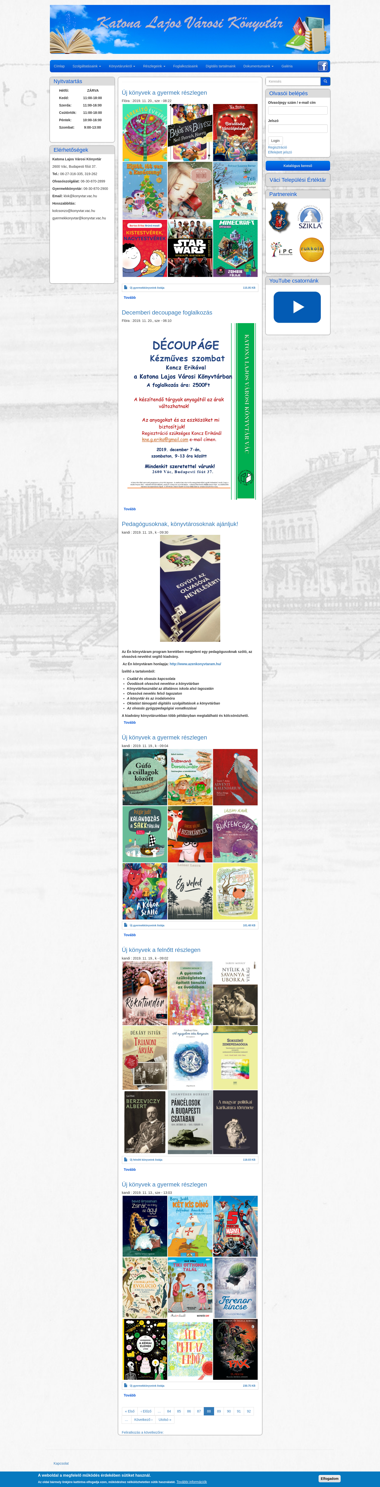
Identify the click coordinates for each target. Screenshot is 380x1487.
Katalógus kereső (297, 166)
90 (230, 1411)
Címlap (59, 66)
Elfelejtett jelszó (280, 152)
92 (250, 1411)
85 (180, 1411)
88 (210, 1412)
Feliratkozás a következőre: (143, 1432)
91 (240, 1411)
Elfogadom (329, 1479)
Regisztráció (277, 147)
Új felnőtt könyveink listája (146, 1159)
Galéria (286, 66)
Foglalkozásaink (185, 66)
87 (200, 1411)
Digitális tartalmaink (220, 66)
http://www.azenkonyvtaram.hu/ (195, 664)
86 (190, 1411)
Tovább (130, 298)
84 (170, 1411)
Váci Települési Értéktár (298, 180)
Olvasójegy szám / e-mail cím (292, 103)
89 (220, 1411)
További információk (191, 1482)
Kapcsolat (61, 1463)
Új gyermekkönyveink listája (147, 287)
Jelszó (273, 121)
